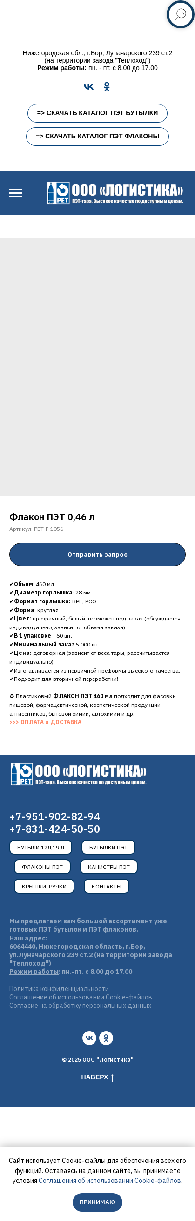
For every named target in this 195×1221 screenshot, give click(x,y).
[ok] (106, 1038)
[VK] (88, 86)
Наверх (97, 1077)
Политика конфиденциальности (59, 989)
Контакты (106, 886)
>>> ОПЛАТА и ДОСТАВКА (45, 721)
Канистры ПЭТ (109, 866)
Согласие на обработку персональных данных (80, 1005)
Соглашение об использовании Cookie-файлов (80, 997)
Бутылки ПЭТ (108, 847)
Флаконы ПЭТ (42, 866)
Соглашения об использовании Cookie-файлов (110, 1180)
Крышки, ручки (44, 886)
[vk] (89, 1038)
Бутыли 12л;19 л (40, 847)
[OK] (107, 86)
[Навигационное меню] (15, 193)
